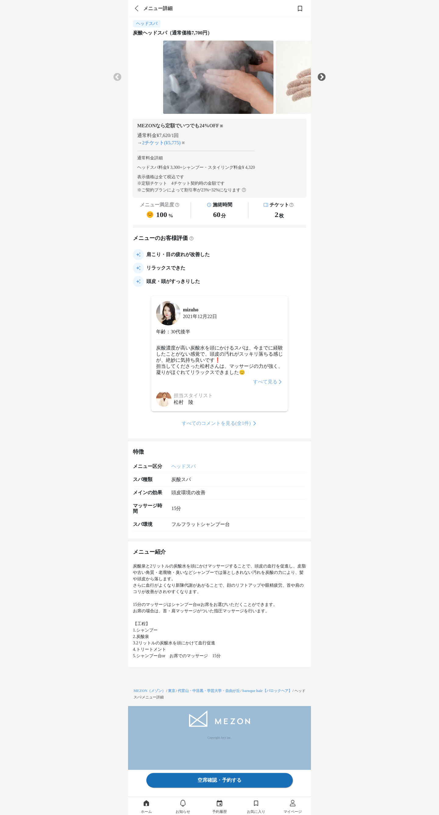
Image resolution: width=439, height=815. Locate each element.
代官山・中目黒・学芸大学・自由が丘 (209, 691)
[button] (291, 204)
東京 (171, 691)
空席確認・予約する (219, 780)
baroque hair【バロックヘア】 (267, 691)
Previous (117, 77)
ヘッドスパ (183, 466)
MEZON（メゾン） (150, 691)
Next (321, 77)
